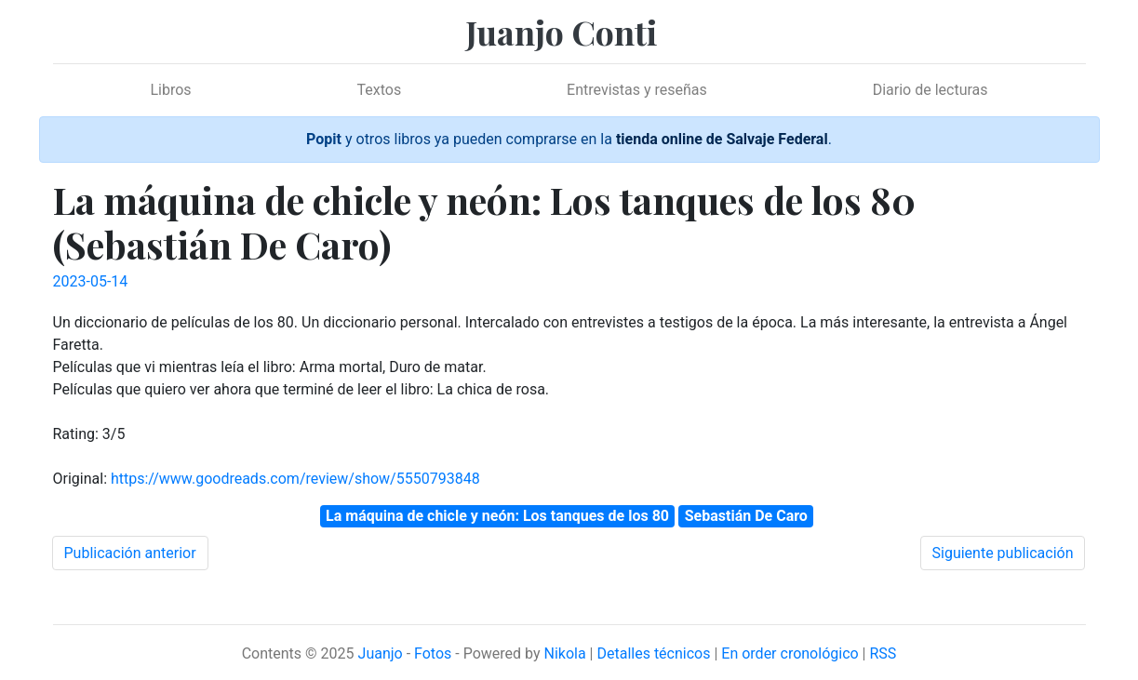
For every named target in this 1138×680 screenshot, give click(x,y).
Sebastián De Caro (746, 516)
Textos (379, 90)
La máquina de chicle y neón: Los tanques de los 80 (497, 516)
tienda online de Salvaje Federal (722, 139)
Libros (170, 90)
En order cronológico (789, 653)
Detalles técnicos (653, 653)
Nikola (564, 653)
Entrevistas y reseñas (637, 90)
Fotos (432, 653)
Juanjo (380, 653)
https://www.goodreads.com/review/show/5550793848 (295, 478)
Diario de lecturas (930, 90)
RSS (882, 653)
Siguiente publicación (1003, 553)
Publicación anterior (130, 553)
